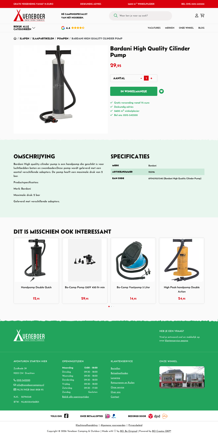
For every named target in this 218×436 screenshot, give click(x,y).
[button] (196, 16)
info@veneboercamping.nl (30, 385)
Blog (201, 28)
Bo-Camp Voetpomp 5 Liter (133, 287)
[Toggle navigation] (24, 28)
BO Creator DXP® (161, 431)
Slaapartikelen (43, 38)
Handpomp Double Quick (36, 287)
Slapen (24, 38)
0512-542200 (23, 380)
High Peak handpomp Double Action (182, 289)
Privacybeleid (135, 425)
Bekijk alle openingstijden (75, 397)
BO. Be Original (128, 431)
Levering (115, 378)
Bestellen (115, 368)
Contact (115, 397)
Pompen (62, 38)
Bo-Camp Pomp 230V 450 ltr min (85, 287)
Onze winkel (186, 28)
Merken (169, 28)
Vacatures (154, 28)
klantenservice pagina (176, 341)
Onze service (117, 387)
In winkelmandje (134, 91)
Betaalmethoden (119, 373)
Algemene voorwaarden (113, 425)
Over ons (115, 392)
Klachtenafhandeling (87, 425)
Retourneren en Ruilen (122, 383)
